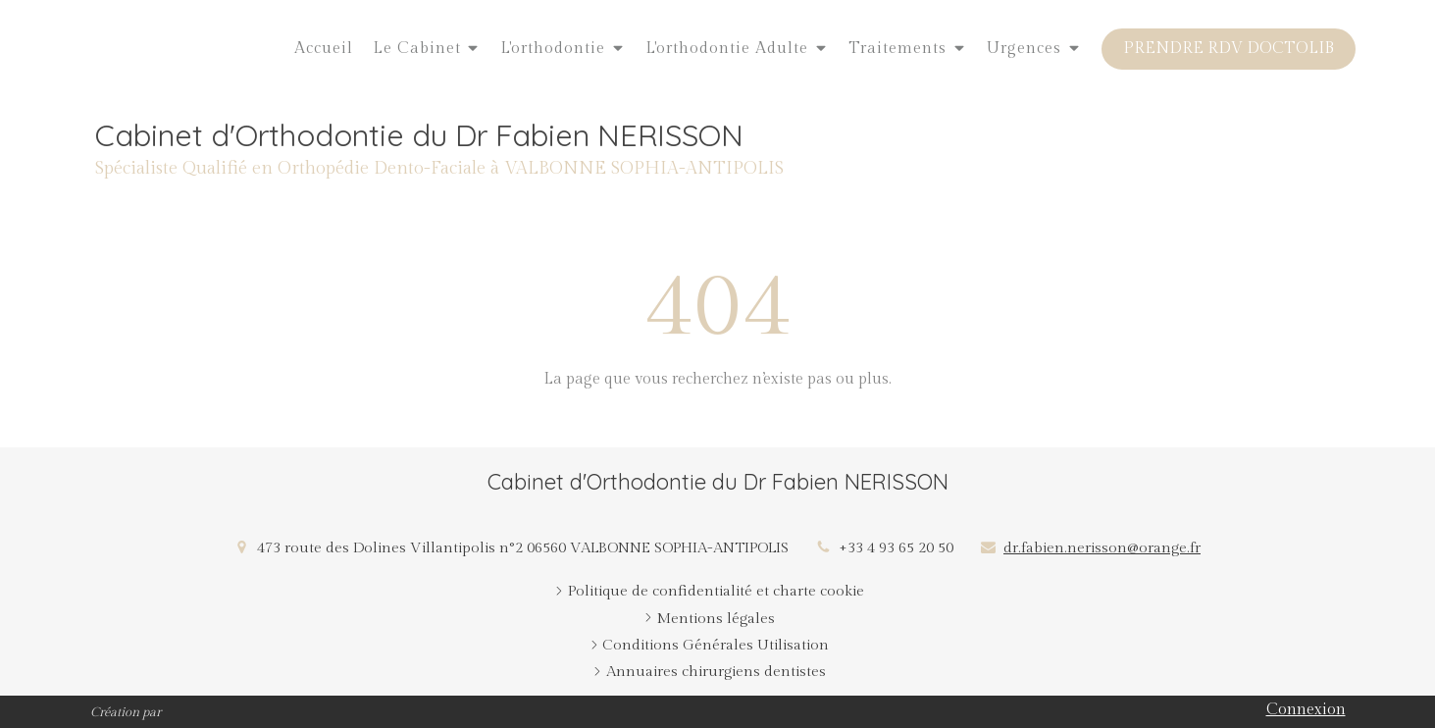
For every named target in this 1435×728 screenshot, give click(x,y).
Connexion (1306, 710)
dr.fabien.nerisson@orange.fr (1102, 548)
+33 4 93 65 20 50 (896, 548)
